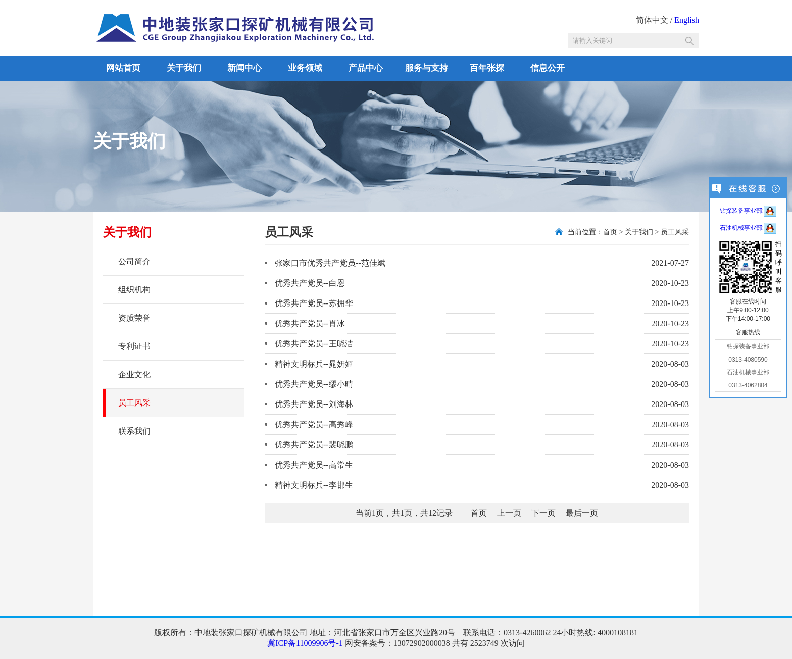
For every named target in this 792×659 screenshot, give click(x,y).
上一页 (509, 513)
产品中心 (366, 68)
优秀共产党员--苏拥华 (314, 303)
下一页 (543, 513)
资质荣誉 (134, 318)
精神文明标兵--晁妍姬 (314, 364)
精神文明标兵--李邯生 (314, 485)
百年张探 (487, 68)
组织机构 (134, 289)
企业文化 (134, 374)
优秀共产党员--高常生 (314, 465)
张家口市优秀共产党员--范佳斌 (330, 263)
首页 (610, 232)
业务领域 (305, 68)
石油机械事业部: (748, 227)
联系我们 (134, 431)
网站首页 (123, 68)
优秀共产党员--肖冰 (310, 323)
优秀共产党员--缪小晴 (314, 384)
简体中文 (652, 20)
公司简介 (134, 261)
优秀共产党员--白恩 (310, 283)
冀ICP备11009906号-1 (305, 643)
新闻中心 (244, 68)
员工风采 (134, 402)
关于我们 (184, 68)
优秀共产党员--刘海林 (314, 404)
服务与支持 (426, 68)
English (686, 20)
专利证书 (134, 346)
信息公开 (547, 68)
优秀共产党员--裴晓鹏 (314, 444)
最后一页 (582, 513)
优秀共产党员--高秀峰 (314, 424)
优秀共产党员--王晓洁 (314, 343)
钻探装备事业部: (748, 210)
